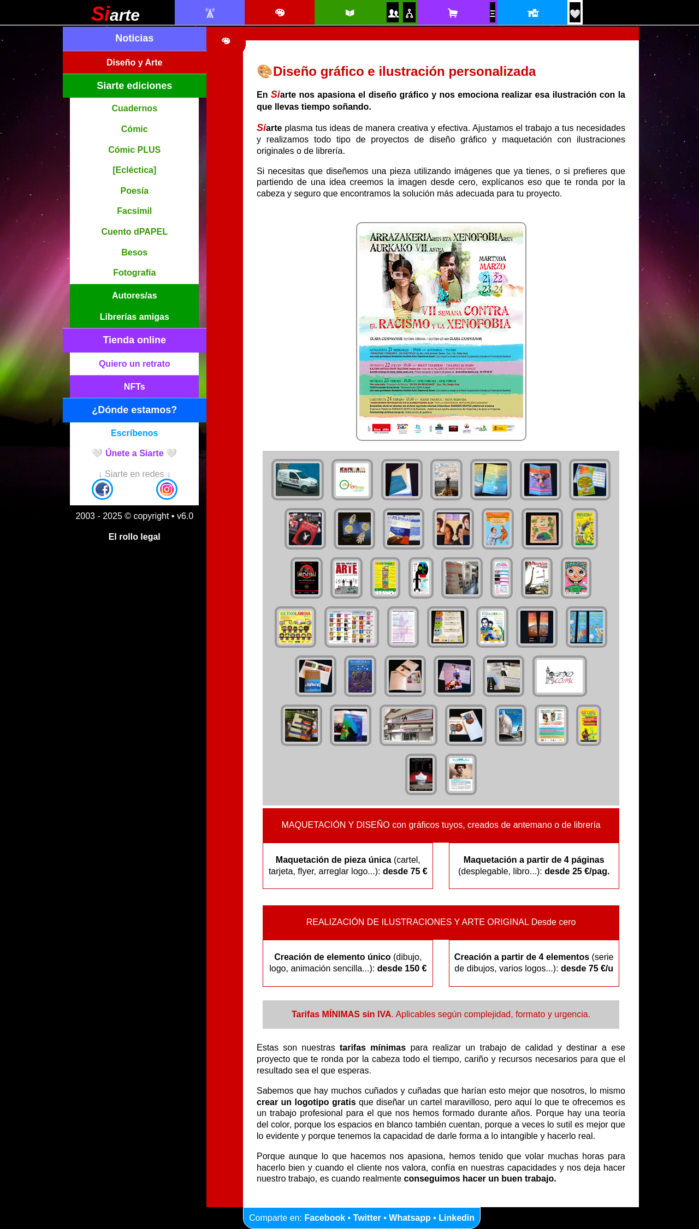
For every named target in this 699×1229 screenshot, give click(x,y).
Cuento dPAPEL (135, 231)
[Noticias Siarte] (209, 13)
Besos (134, 252)
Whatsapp (409, 1217)
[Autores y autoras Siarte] (393, 13)
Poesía (134, 190)
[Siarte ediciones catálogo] (349, 13)
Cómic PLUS (134, 149)
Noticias (134, 38)
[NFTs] (492, 14)
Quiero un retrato (134, 363)
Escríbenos (134, 433)
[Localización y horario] (532, 13)
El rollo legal (135, 536)
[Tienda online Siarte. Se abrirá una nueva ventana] (452, 13)
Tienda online (134, 340)
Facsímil (134, 211)
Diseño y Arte (134, 62)
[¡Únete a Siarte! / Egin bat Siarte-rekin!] (575, 14)
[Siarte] (115, 17)
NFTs (134, 386)
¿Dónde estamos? (134, 409)
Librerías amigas (134, 316)
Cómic (134, 129)
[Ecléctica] (134, 170)
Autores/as (134, 295)
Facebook (324, 1217)
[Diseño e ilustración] (279, 13)
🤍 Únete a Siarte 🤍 (134, 453)
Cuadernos (134, 108)
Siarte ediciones (134, 85)
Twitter (367, 1217)
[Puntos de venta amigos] (409, 13)
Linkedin (457, 1217)
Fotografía (134, 272)
